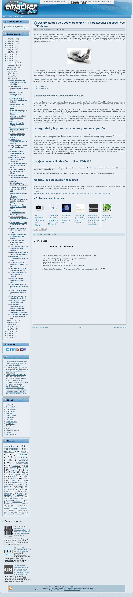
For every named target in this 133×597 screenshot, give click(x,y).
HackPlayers (10, 413)
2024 (8, 43)
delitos (11, 510)
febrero (10, 322)
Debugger (11, 505)
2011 (8, 335)
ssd (27, 474)
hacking (25, 472)
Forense (25, 500)
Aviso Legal (77, 588)
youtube (7, 486)
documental (25, 503)
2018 (8, 56)
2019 (8, 54)
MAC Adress (25, 512)
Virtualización (24, 508)
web (55, 234)
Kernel (21, 493)
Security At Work (11, 407)
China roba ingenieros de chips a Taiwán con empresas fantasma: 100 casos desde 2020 (16, 363)
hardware (23, 457)
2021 (8, 50)
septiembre (12, 69)
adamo (6, 512)
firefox (17, 488)
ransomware (21, 462)
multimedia (12, 498)
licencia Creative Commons (72, 590)
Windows (23, 460)
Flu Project (9, 405)
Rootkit (15, 508)
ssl (17, 500)
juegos (20, 491)
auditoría (7, 507)
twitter (26, 476)
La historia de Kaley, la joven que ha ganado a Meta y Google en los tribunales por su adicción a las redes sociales (17, 370)
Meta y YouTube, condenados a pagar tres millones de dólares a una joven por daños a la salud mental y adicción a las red (16, 377)
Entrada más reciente (41, 327)
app (14, 480)
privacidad (23, 454)
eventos (20, 495)
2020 (8, 52)
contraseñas (8, 493)
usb (52, 234)
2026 (8, 39)
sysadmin (21, 484)
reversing (21, 510)
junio (10, 74)
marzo (10, 320)
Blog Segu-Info (10, 411)
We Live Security (11, 409)
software (13, 468)
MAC (23, 498)
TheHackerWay (11, 415)
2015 (8, 327)
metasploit (16, 507)
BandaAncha (10, 426)
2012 (8, 333)
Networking (20, 486)
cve (27, 466)
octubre (11, 67)
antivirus (7, 491)
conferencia (17, 502)
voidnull (8, 432)
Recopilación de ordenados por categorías (16, 27)
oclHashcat (19, 513)
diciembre (11, 63)
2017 (8, 58)
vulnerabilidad (12, 449)
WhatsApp (15, 474)
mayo (10, 76)
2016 (8, 61)
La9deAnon (9, 419)
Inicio (81, 327)
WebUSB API (42, 86)
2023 (8, 45)
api (44, 234)
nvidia (13, 472)
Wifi (14, 476)
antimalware (10, 513)
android (16, 466)
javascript (7, 497)
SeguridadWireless (10, 503)
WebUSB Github (43, 88)
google (24, 451)
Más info (75, 3)
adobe (12, 490)
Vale (83, 3)
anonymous (8, 500)
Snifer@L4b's (10, 424)
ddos (26, 478)
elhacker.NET (69, 587)
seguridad (10, 446)
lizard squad (21, 505)
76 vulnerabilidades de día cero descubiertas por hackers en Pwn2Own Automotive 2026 (22, 550)
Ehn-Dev (15, 512)
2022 (8, 48)
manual (14, 470)
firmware (7, 488)
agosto (10, 71)
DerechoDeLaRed (11, 422)
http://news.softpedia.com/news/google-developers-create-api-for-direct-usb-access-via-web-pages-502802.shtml (72, 193)
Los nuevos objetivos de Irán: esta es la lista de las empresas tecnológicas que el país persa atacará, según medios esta (17, 385)
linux (26, 470)
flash (26, 497)
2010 (8, 338)
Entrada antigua (119, 327)
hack (22, 490)
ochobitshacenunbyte (12, 430)
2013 (8, 331)
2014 (8, 329)
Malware (9, 451)
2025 (8, 41)
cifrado (25, 480)
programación (9, 484)
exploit (14, 478)
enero (10, 325)
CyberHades (10, 417)
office (26, 488)
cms (18, 497)
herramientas (17, 482)
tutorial (25, 468)
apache (7, 495)
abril (10, 78)
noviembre (12, 65)
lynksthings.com (11, 434)
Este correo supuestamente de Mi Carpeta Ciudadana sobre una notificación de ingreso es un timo (16, 391)
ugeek (8, 428)
